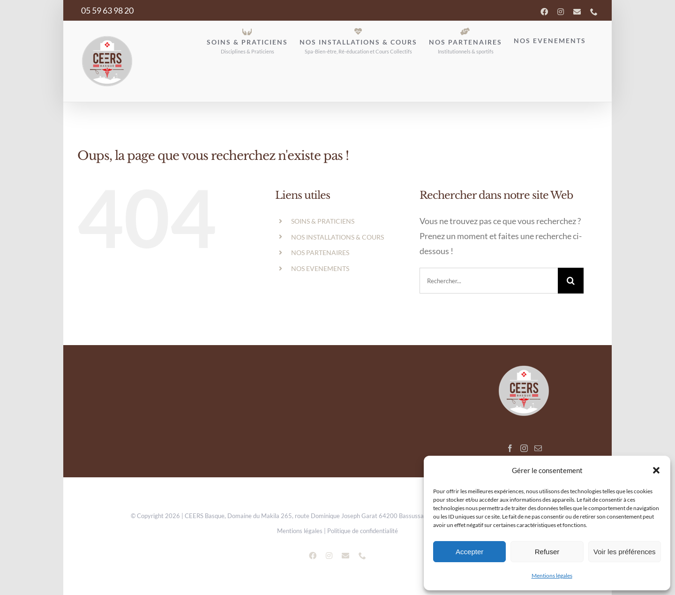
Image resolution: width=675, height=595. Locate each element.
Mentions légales (552, 575)
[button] (656, 470)
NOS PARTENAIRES (320, 252)
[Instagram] (524, 448)
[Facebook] (510, 448)
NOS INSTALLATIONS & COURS (337, 237)
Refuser (547, 552)
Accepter (469, 552)
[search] (489, 281)
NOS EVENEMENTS (320, 268)
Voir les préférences (624, 552)
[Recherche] (571, 281)
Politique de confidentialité (362, 531)
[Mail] (538, 448)
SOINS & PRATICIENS (322, 221)
